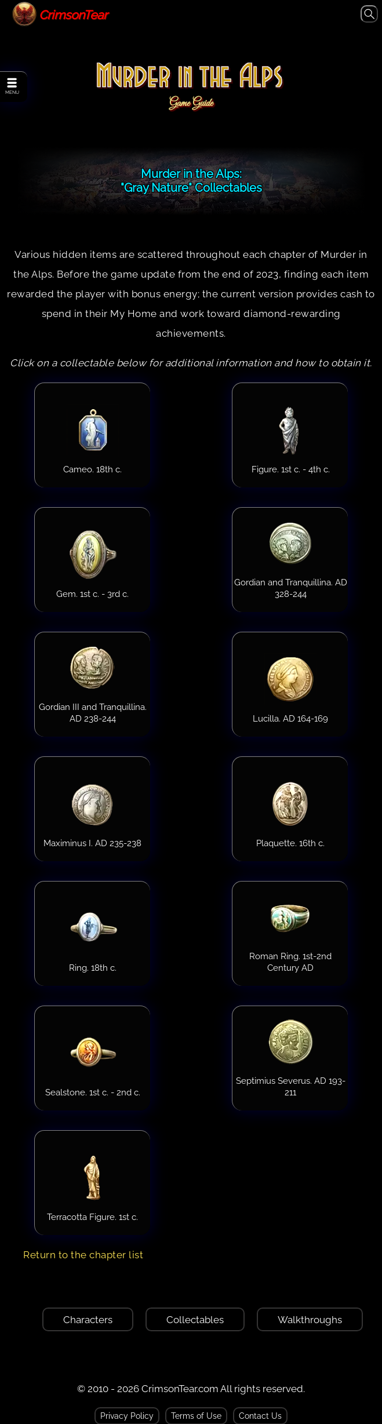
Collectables (195, 1319)
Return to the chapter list (83, 1255)
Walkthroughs (310, 1319)
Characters (87, 1319)
